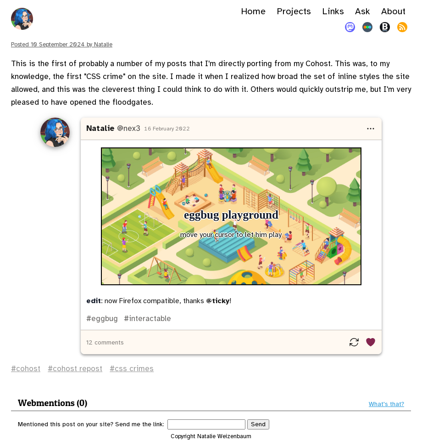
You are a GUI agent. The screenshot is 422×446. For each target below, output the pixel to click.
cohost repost (77, 368)
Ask (362, 11)
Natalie (100, 128)
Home (253, 11)
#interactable (146, 318)
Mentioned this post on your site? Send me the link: (91, 424)
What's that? (386, 404)
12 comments (105, 342)
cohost (28, 368)
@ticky (217, 300)
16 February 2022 (167, 128)
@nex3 (128, 128)
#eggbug (102, 318)
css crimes (134, 368)
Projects (294, 11)
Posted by (61, 44)
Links (333, 11)
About (393, 11)
